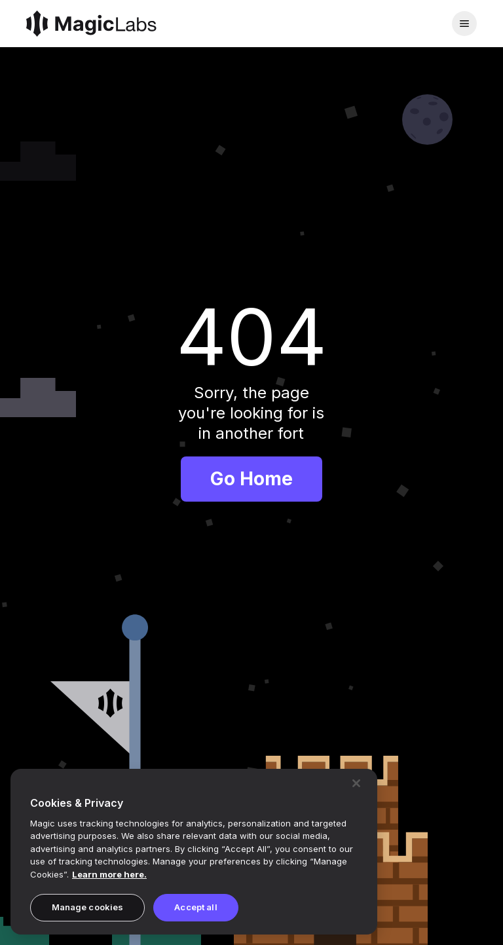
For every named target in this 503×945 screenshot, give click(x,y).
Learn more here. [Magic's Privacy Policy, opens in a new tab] (109, 874)
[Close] (356, 783)
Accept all (195, 907)
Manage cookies (88, 907)
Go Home (251, 479)
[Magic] (91, 23)
